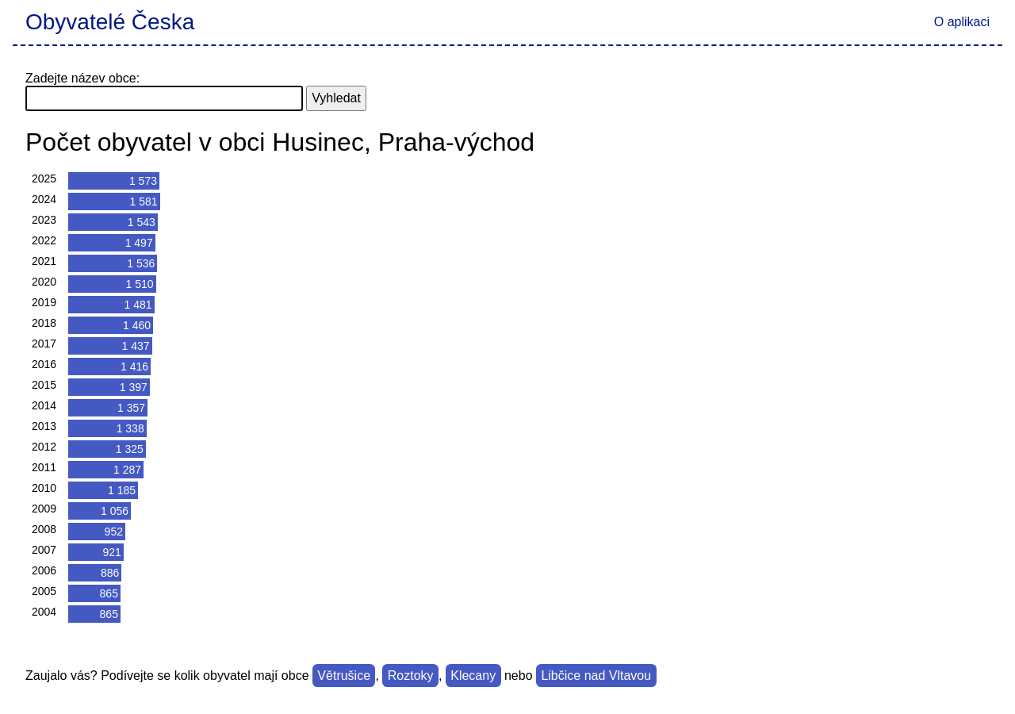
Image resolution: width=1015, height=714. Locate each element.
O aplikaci (962, 22)
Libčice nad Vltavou (596, 675)
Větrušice (343, 675)
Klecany (473, 675)
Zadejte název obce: (82, 78)
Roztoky (411, 675)
